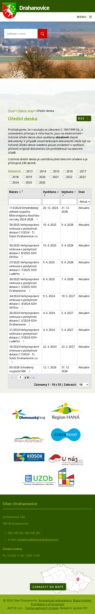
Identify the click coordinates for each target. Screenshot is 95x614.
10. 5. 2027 (68, 296)
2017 (83, 171)
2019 (29, 177)
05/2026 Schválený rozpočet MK (21, 369)
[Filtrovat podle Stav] (84, 202)
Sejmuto (68, 192)
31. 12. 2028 (65, 210)
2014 (43, 171)
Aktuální (84, 208)
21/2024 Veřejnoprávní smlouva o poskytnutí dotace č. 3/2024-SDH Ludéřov (24, 335)
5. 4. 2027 (67, 313)
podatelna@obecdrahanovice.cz (37, 539)
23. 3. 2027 (68, 347)
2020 (42, 177)
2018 (15, 177)
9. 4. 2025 (49, 262)
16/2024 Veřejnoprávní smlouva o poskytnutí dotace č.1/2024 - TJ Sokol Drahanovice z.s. (24, 354)
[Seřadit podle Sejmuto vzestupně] (63, 194)
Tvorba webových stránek (42, 608)
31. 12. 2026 (65, 369)
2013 (29, 171)
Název (15, 192)
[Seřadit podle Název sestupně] (22, 192)
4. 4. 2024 (49, 313)
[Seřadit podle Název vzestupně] (22, 190)
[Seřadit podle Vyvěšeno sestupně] (45, 196)
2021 (56, 177)
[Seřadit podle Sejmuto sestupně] (63, 196)
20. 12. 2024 (50, 208)
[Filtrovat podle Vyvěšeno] (51, 202)
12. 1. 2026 (49, 367)
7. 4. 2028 (67, 279)
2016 (69, 171)
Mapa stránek (82, 600)
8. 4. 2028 (67, 262)
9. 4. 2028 (67, 225)
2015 (56, 171)
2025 (29, 182)
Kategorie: (14, 171)
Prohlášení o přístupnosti (47, 604)
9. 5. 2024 (49, 296)
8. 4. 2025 (49, 279)
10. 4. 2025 (49, 225)
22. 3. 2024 (49, 347)
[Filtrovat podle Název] (25, 202)
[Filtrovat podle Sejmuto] (69, 202)
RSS (83, 118)
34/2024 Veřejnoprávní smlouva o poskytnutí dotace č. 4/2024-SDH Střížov (24, 301)
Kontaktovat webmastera (55, 600)
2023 (82, 177)
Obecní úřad (26, 111)
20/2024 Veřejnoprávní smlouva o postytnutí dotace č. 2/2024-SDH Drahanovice (24, 318)
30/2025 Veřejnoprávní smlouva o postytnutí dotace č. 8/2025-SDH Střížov (24, 251)
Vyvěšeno (51, 192)
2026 (42, 182)
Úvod (11, 111)
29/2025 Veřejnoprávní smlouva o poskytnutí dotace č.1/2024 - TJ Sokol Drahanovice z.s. (24, 232)
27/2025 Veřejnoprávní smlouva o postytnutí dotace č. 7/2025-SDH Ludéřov (24, 268)
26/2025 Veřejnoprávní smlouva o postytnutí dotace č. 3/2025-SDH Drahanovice (24, 285)
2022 (69, 177)
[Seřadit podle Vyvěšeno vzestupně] (45, 194)
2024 (15, 182)
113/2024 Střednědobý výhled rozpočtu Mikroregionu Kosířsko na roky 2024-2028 (24, 213)
